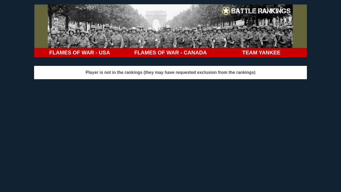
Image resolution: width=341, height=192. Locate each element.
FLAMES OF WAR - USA (79, 52)
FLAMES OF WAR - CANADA (170, 52)
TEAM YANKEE (261, 52)
